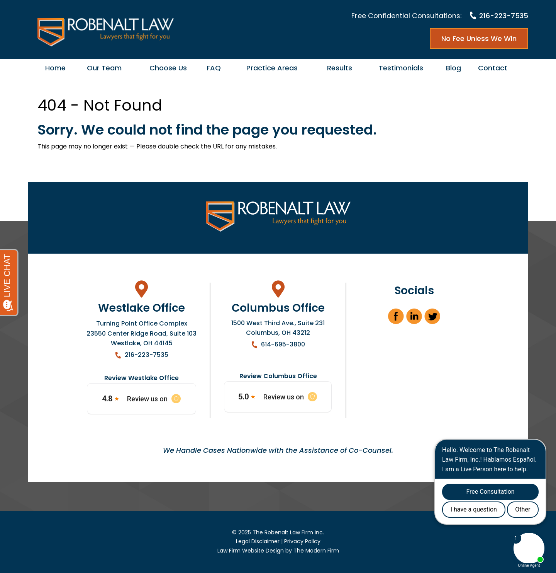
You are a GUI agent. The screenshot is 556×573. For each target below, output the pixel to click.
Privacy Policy (302, 541)
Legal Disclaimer (258, 541)
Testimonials (401, 68)
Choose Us (168, 68)
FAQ (214, 68)
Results (339, 68)
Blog (453, 68)
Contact (492, 68)
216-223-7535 (503, 15)
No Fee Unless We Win (479, 38)
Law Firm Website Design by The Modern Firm (278, 550)
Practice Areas (272, 68)
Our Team (104, 68)
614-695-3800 (283, 344)
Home (55, 68)
